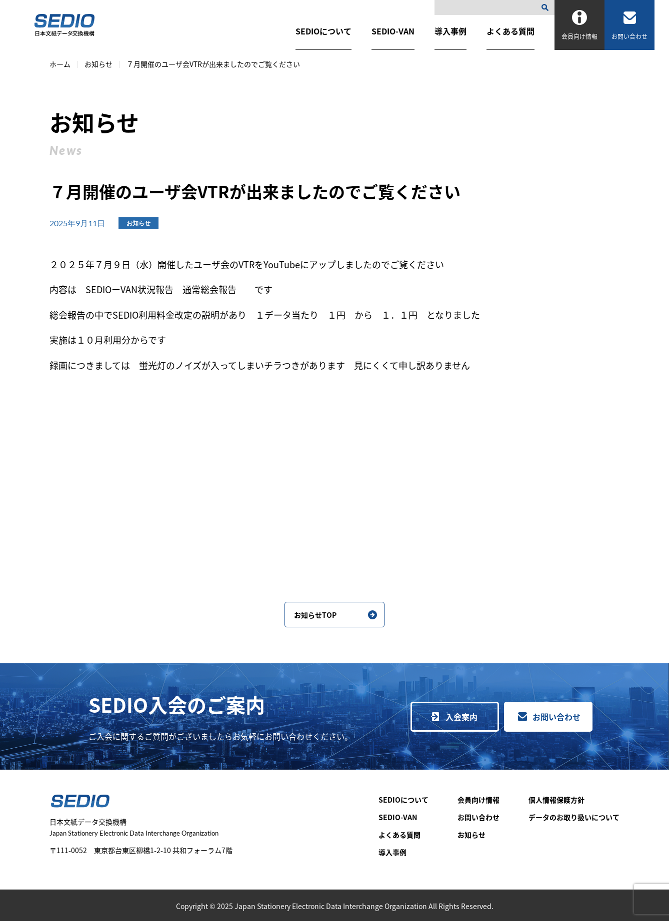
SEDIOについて (324, 31)
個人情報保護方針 (556, 800)
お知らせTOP (315, 615)
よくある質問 (510, 31)
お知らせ (98, 64)
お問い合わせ (556, 717)
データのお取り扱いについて (574, 817)
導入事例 (450, 31)
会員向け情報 (479, 800)
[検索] (547, 7)
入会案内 (462, 717)
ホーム (60, 64)
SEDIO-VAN (393, 31)
